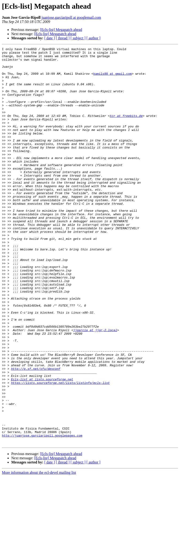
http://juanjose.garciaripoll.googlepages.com (42, 513)
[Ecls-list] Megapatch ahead (61, 30)
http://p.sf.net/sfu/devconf (35, 433)
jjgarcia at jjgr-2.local (95, 387)
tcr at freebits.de (126, 130)
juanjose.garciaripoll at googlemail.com (71, 17)
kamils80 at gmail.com (112, 79)
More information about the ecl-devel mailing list (39, 552)
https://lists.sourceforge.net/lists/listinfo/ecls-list (60, 450)
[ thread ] (63, 38)
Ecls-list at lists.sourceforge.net (42, 446)
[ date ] (49, 38)
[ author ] (93, 38)
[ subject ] (78, 38)
